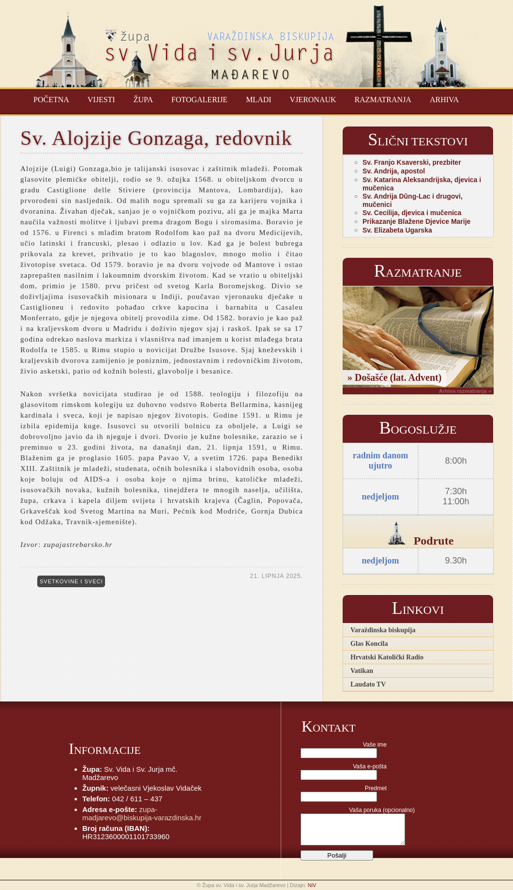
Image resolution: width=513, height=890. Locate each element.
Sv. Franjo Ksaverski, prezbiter (411, 162)
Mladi (258, 99)
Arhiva (444, 99)
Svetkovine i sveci (71, 581)
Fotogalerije (199, 99)
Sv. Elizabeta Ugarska (397, 230)
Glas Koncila (369, 643)
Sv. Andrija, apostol (393, 171)
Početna (51, 99)
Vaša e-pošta (370, 766)
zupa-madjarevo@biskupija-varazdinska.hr (141, 813)
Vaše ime (375, 744)
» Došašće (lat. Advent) (394, 377)
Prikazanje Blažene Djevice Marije (416, 221)
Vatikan (361, 670)
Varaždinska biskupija (382, 630)
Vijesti (101, 99)
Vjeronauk (313, 99)
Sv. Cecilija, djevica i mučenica (411, 213)
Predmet (376, 788)
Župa (143, 99)
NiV (312, 885)
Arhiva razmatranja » (465, 391)
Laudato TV (368, 684)
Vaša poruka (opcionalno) (382, 810)
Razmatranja (383, 99)
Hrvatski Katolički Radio (386, 657)
